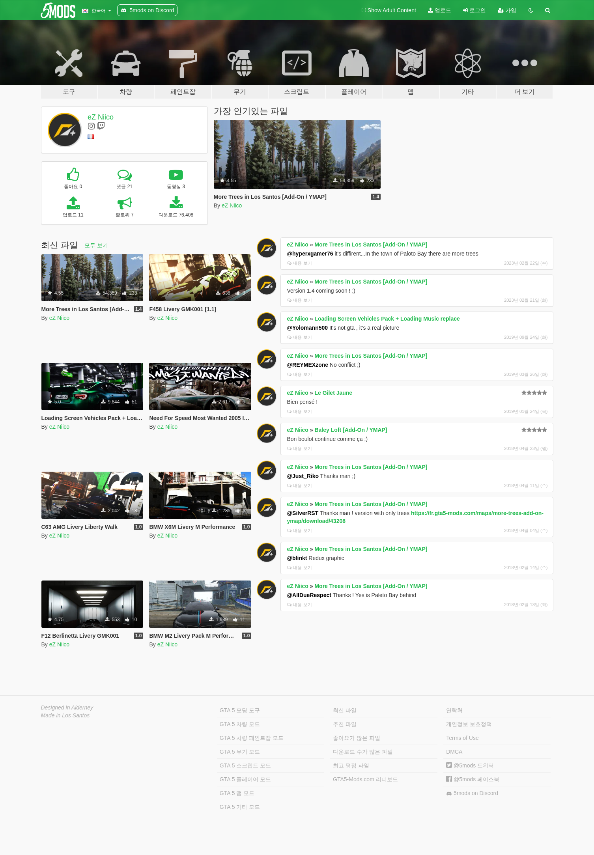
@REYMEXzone (307, 365)
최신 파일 (345, 710)
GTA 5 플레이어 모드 (245, 779)
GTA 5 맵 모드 (237, 793)
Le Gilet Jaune (333, 393)
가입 (507, 10)
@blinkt (297, 558)
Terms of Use (462, 738)
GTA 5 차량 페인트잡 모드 (252, 738)
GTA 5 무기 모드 (240, 752)
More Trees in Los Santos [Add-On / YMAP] (370, 244)
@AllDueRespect (309, 595)
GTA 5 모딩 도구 (240, 710)
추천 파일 (345, 724)
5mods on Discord (472, 793)
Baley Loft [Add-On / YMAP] (350, 430)
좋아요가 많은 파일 (356, 738)
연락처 (454, 710)
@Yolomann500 (307, 328)
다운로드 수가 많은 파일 (363, 752)
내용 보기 (299, 263)
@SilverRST (302, 513)
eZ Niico (101, 117)
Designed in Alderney (67, 707)
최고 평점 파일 (351, 765)
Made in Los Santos (65, 715)
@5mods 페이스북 (472, 779)
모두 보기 (96, 245)
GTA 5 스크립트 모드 (245, 765)
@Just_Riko (303, 476)
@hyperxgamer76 (310, 253)
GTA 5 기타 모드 (240, 807)
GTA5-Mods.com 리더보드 (365, 779)
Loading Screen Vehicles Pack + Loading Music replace (387, 318)
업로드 (439, 10)
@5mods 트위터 (470, 765)
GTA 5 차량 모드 (240, 724)
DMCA (454, 752)
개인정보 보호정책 (469, 724)
